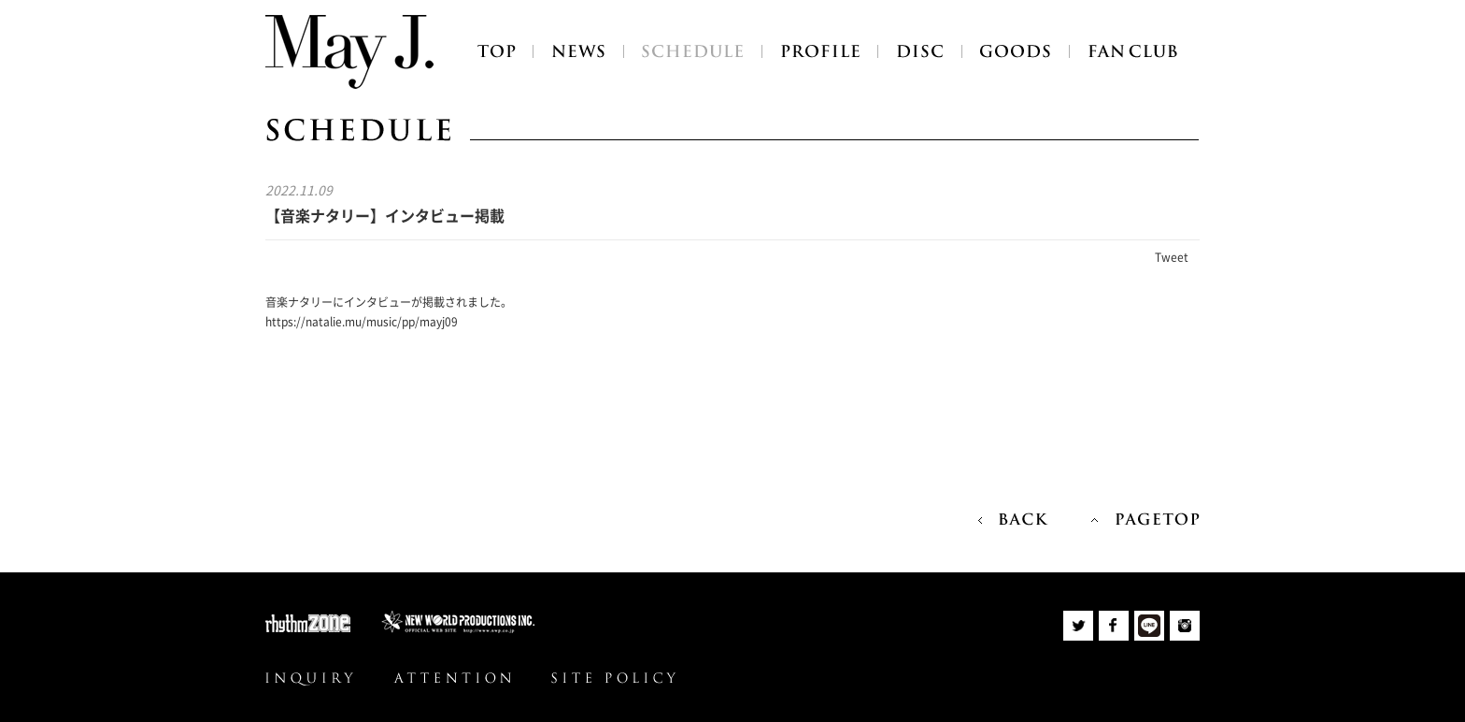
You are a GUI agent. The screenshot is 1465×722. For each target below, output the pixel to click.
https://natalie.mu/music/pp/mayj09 (361, 321)
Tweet (1171, 257)
